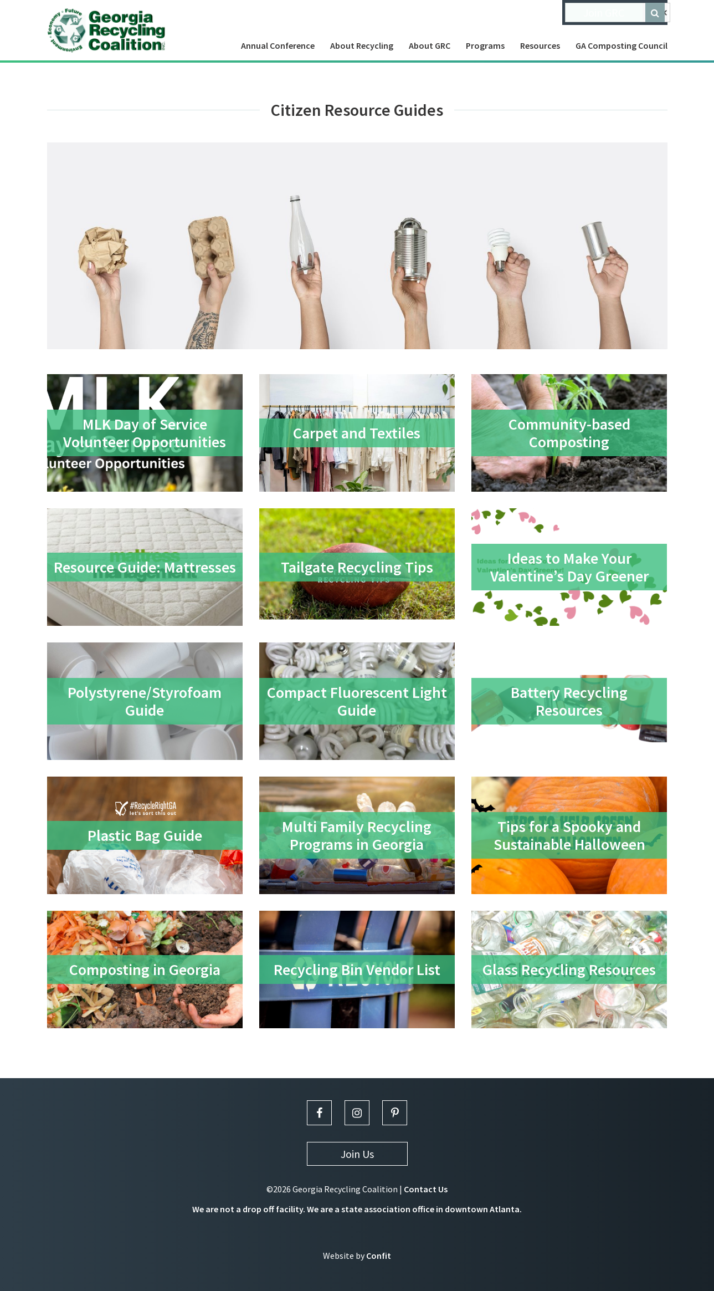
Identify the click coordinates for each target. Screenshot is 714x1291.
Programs (485, 45)
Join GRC (603, 12)
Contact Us (426, 1189)
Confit (378, 1255)
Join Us (357, 1154)
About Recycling (361, 45)
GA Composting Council (621, 45)
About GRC (429, 45)
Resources (540, 45)
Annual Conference (278, 45)
